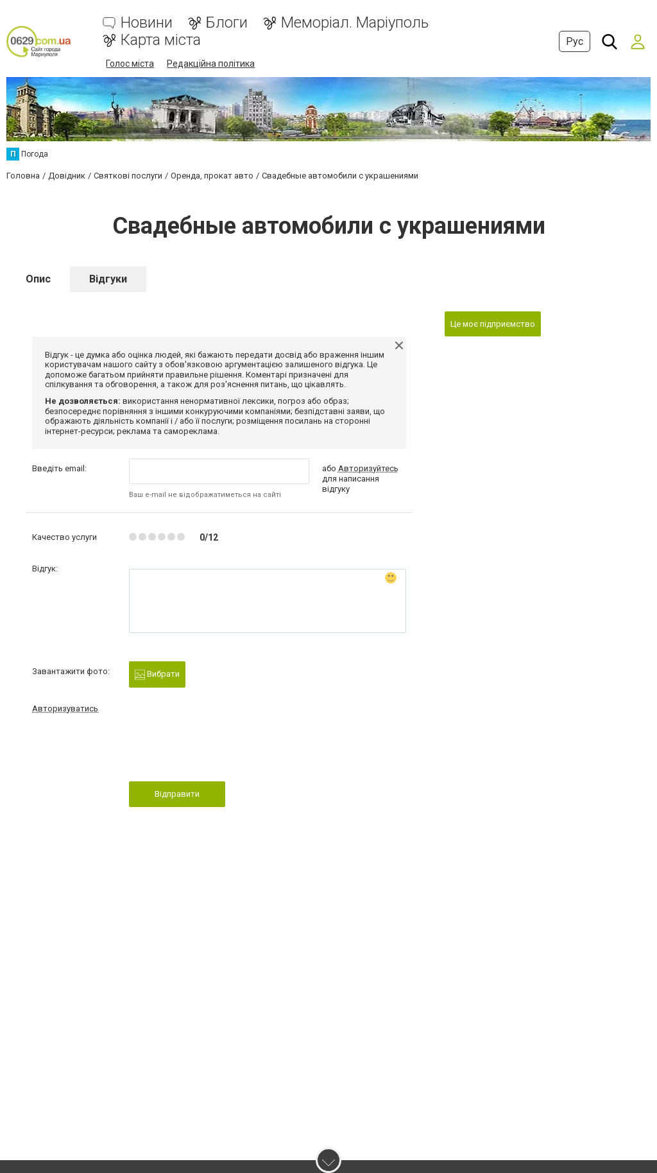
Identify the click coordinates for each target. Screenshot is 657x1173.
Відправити (177, 794)
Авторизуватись (65, 708)
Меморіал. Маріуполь (355, 22)
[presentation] (226, 751)
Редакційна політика (211, 63)
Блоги (227, 22)
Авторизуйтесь (368, 468)
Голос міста (130, 63)
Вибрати (157, 674)
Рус (574, 41)
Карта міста (161, 40)
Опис (38, 279)
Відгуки (108, 279)
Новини (147, 22)
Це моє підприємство (492, 324)
